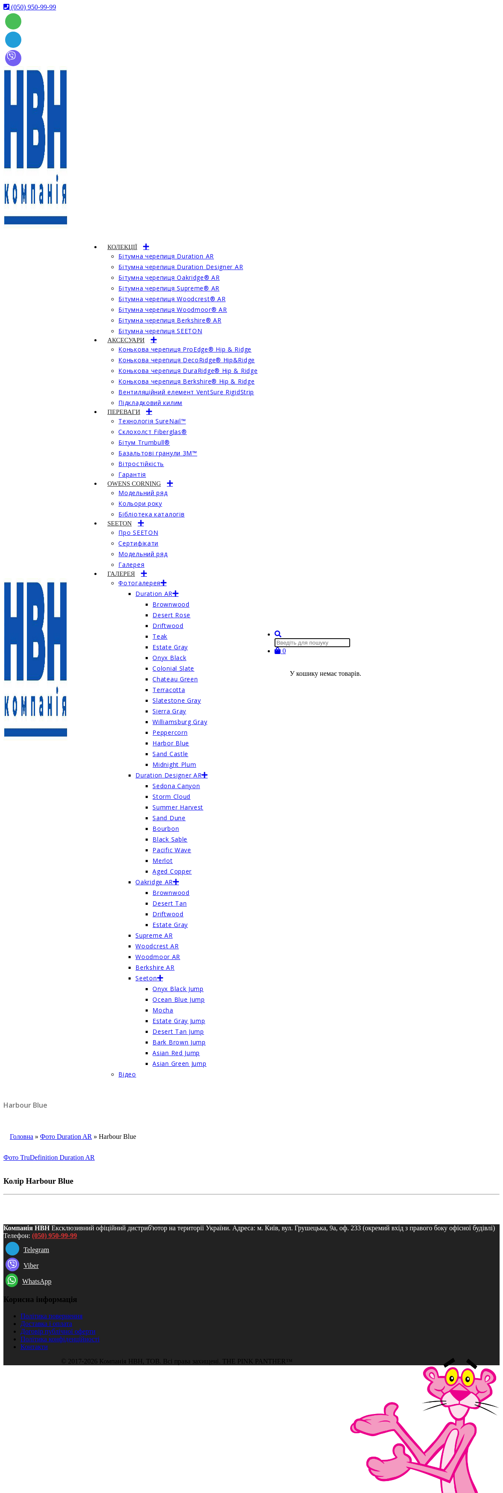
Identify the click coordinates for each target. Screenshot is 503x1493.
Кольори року (140, 503)
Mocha (162, 1010)
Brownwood (170, 604)
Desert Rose (171, 615)
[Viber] (13, 57)
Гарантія (132, 474)
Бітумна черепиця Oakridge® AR (168, 277)
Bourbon (165, 828)
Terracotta (168, 690)
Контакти (34, 1346)
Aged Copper (172, 871)
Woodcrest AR (156, 946)
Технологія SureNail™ (152, 421)
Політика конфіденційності (59, 1339)
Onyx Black (169, 658)
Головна (21, 1136)
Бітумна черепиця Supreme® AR (168, 288)
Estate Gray (170, 647)
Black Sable (169, 839)
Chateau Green (175, 679)
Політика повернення (51, 1316)
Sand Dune (168, 818)
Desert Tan (169, 903)
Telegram (27, 1249)
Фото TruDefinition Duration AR (49, 1157)
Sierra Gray (169, 711)
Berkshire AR (154, 967)
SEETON (119, 523)
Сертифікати (138, 543)
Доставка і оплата (46, 1323)
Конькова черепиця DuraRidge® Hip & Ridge (187, 371)
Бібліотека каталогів (151, 514)
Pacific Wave (171, 850)
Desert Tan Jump (178, 1031)
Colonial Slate (173, 668)
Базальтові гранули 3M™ (157, 453)
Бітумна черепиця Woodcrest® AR (171, 299)
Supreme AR (154, 935)
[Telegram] (13, 38)
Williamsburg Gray (179, 722)
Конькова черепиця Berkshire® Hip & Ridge (186, 381)
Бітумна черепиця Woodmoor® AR (172, 309)
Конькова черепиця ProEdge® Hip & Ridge (185, 349)
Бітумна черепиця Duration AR (166, 256)
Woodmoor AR (157, 957)
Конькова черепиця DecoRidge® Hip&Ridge (186, 360)
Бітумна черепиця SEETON (160, 331)
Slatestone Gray (176, 700)
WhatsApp (28, 1281)
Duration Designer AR (168, 775)
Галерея (131, 564)
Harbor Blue (170, 743)
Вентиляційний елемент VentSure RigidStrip (186, 392)
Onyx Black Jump (178, 989)
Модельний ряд (142, 493)
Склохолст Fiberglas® (152, 432)
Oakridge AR (154, 882)
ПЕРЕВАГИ (123, 411)
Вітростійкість (141, 464)
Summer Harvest (177, 807)
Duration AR (154, 594)
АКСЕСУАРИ (125, 340)
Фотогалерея (139, 583)
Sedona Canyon (176, 786)
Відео (127, 1074)
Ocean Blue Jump (178, 999)
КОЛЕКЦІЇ (122, 246)
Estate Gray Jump (178, 1021)
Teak (159, 636)
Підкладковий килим (150, 403)
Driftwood (167, 626)
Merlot (162, 860)
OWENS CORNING (134, 483)
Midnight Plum (174, 764)
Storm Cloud (171, 796)
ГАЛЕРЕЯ (121, 573)
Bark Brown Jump (179, 1042)
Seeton (146, 978)
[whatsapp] (13, 20)
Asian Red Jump (176, 1053)
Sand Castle (170, 754)
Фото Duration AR (66, 1136)
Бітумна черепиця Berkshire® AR (169, 320)
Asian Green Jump (179, 1063)
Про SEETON (138, 532)
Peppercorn (169, 732)
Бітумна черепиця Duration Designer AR (180, 267)
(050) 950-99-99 (54, 1235)
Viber (22, 1265)
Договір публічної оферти (57, 1331)
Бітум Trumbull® (144, 442)
